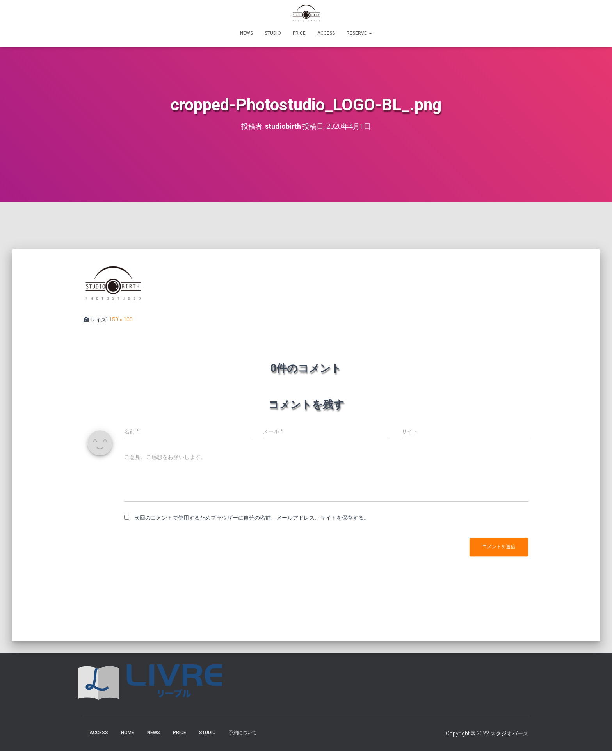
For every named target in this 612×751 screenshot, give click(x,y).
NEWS (246, 33)
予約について (243, 732)
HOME (127, 732)
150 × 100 (121, 319)
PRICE (299, 33)
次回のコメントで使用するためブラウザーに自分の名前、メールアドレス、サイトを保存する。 (251, 518)
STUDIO (273, 33)
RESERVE (359, 33)
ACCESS (326, 33)
